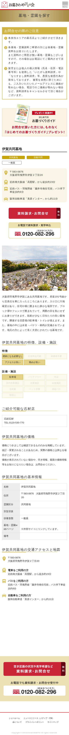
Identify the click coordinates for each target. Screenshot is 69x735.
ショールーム (14, 718)
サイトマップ (53, 722)
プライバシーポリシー (34, 722)
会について (17, 722)
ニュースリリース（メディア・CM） (39, 718)
